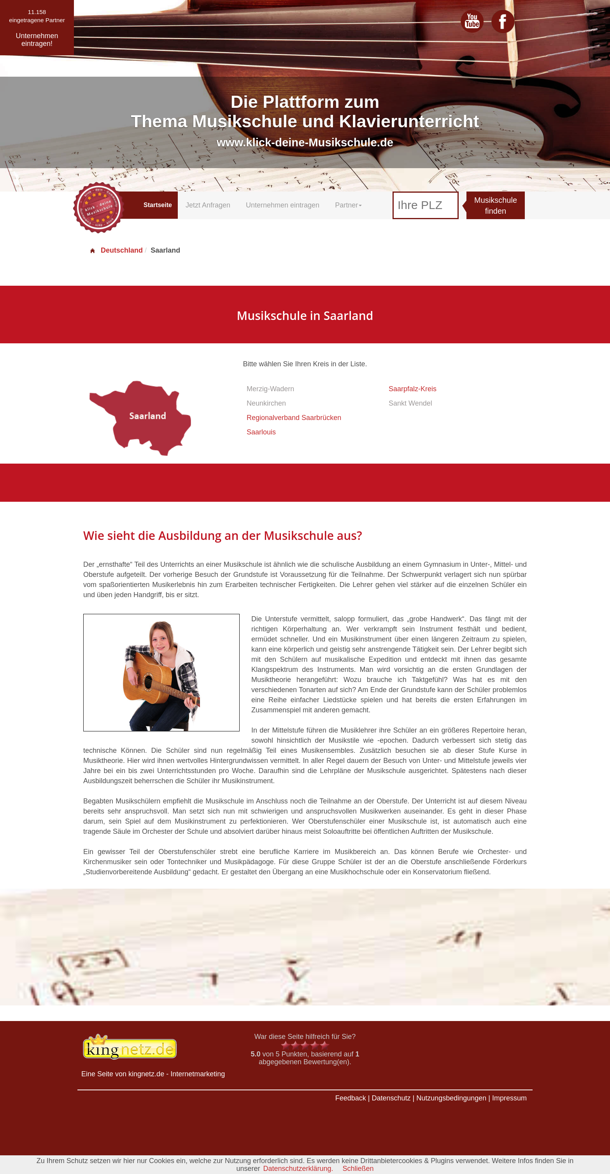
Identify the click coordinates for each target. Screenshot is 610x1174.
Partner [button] (348, 205)
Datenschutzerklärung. (298, 1168)
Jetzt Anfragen (208, 205)
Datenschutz (391, 1098)
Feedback (350, 1098)
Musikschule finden (495, 206)
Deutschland (116, 250)
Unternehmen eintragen (282, 205)
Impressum (509, 1098)
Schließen (358, 1168)
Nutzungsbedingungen (451, 1098)
